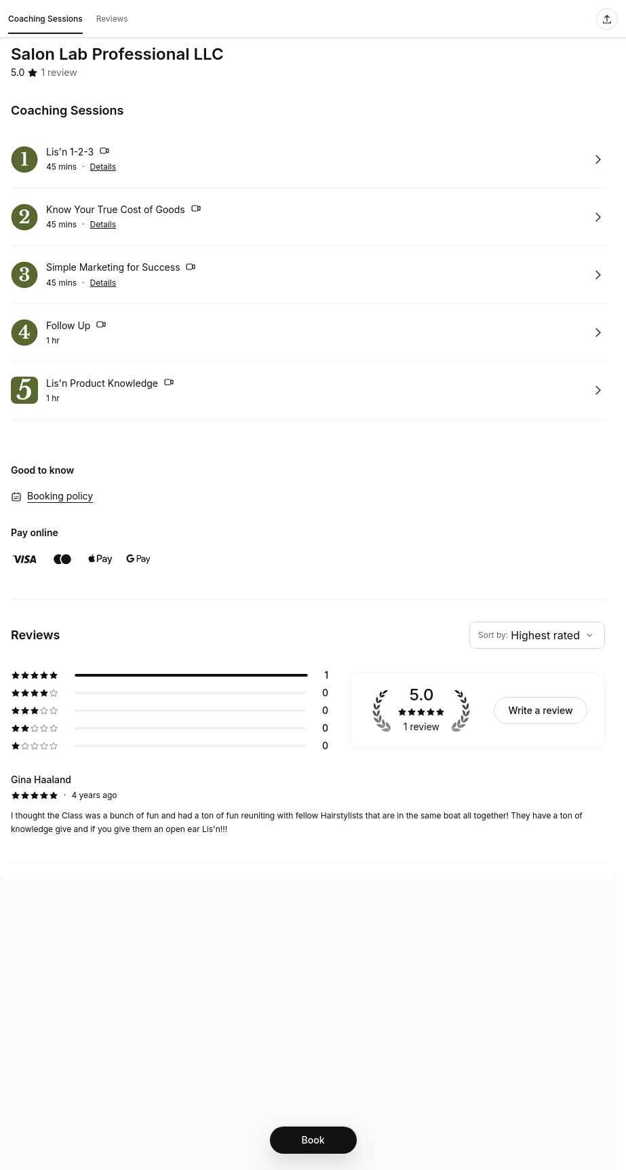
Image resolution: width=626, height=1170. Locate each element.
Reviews (112, 19)
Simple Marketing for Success (121, 268)
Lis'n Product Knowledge (110, 384)
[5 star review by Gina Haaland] (308, 804)
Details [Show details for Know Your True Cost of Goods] (103, 224)
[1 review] (59, 72)
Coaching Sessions (45, 21)
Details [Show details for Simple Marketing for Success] (103, 283)
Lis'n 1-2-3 (78, 152)
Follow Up (76, 326)
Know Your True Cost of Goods (123, 210)
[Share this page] (607, 19)
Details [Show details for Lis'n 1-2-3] (103, 167)
